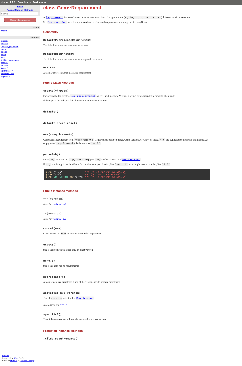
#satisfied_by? (7, 74)
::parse (4, 52)
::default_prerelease (9, 46)
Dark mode (39, 2)
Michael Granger (27, 360)
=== (62, 305)
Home (4, 2)
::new (3, 49)
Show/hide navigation (20, 20)
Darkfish (13, 360)
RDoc (16, 358)
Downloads (24, 2)
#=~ (3, 57)
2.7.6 (12, 2)
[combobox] (19, 13)
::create (4, 41)
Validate (5, 355)
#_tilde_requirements (10, 60)
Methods (28, 10)
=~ (67, 305)
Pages (10, 10)
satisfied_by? (59, 204)
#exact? (4, 65)
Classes (18, 10)
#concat (4, 63)
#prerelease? (7, 71)
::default (4, 44)
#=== (3, 55)
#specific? (5, 76)
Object (4, 31)
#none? (4, 68)
